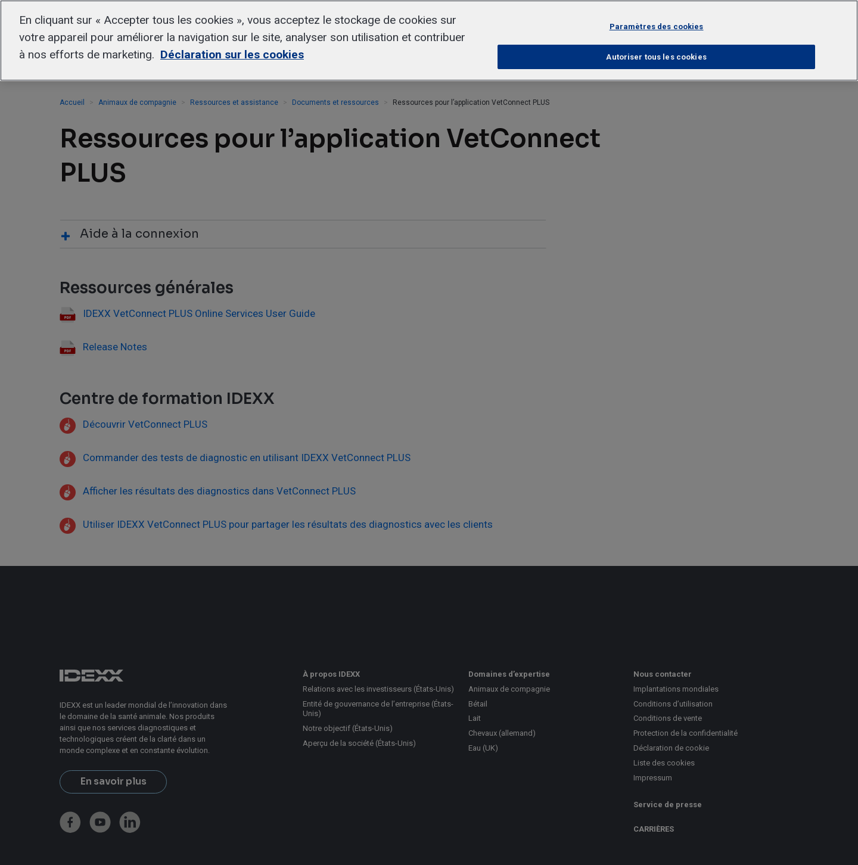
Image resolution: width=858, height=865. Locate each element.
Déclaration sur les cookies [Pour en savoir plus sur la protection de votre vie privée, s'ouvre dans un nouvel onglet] (232, 54)
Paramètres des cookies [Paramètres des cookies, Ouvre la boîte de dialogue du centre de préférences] (657, 26)
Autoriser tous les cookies (656, 56)
